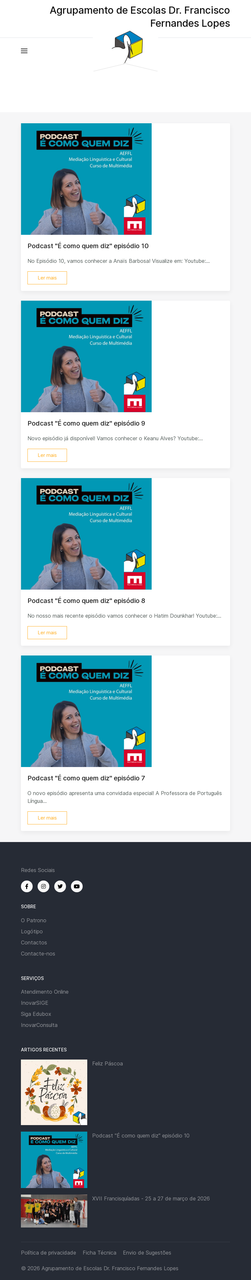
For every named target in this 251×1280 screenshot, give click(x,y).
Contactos (34, 942)
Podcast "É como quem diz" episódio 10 (141, 1135)
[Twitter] (60, 886)
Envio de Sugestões (147, 1252)
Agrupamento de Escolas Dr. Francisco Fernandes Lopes (110, 1268)
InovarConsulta (39, 1025)
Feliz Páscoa (107, 1063)
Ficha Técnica (99, 1252)
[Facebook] (27, 886)
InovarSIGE (34, 1003)
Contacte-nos (38, 953)
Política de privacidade (48, 1252)
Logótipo (32, 931)
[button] (24, 51)
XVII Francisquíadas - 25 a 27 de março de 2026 (151, 1198)
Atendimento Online (45, 991)
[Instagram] (43, 886)
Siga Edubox (36, 1014)
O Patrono (33, 920)
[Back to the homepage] (125, 51)
